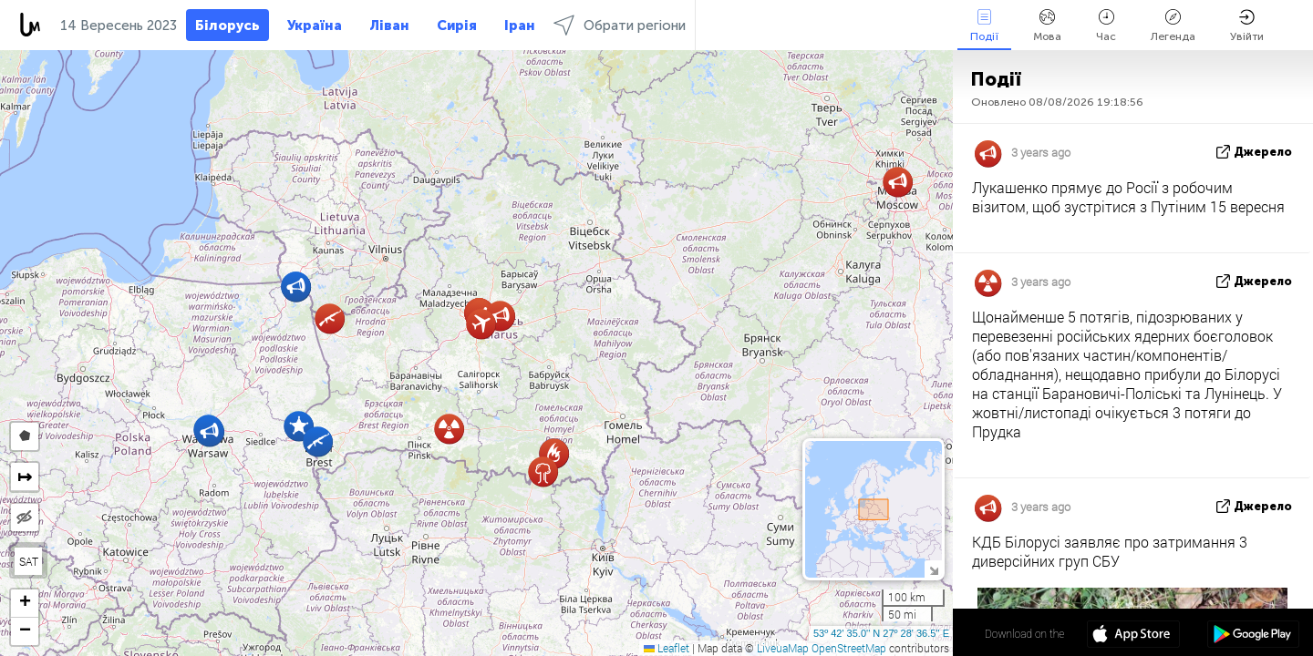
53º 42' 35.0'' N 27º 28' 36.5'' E (881, 633)
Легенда (1173, 26)
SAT (28, 561)
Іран (519, 25)
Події (984, 26)
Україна (314, 25)
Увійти (1247, 26)
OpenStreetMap (849, 648)
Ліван (389, 25)
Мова (1047, 26)
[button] (296, 286)
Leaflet (666, 648)
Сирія (457, 25)
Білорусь (227, 25)
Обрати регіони (619, 25)
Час (1106, 26)
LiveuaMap (783, 648)
